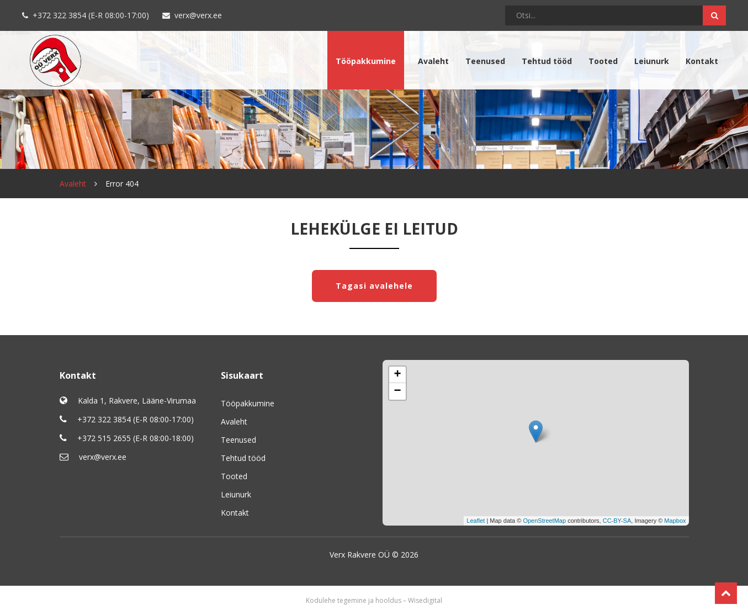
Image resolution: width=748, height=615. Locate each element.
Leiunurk (651, 61)
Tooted (603, 61)
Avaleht (433, 61)
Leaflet (475, 520)
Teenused (485, 61)
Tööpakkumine (366, 61)
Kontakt (702, 61)
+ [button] (397, 375)
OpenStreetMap (544, 520)
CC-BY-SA (617, 520)
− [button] (397, 391)
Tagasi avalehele (374, 285)
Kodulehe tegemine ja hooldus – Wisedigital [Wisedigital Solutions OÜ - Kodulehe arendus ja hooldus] (374, 600)
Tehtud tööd (547, 61)
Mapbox (675, 520)
